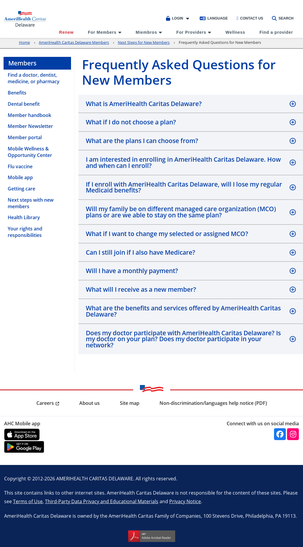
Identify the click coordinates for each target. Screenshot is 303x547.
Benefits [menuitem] (17, 92)
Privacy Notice (185, 501)
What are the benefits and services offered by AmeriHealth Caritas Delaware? (183, 311)
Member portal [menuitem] (25, 137)
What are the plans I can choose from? (142, 141)
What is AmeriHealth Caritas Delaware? (144, 104)
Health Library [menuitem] (24, 217)
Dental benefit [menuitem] (24, 104)
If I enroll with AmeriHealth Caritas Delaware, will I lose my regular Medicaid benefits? (184, 187)
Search (283, 18)
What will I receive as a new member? (141, 289)
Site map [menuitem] (129, 403)
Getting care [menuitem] (21, 188)
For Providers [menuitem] (191, 32)
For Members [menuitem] (102, 32)
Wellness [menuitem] (235, 32)
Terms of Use (28, 501)
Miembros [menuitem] (146, 32)
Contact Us (250, 18)
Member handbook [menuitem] (29, 115)
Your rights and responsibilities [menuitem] (25, 231)
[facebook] (280, 434)
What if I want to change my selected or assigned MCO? (167, 234)
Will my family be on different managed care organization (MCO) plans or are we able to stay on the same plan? (181, 212)
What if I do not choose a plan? (131, 122)
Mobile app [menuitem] (20, 177)
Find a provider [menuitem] (276, 32)
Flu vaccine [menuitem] (20, 166)
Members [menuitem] (22, 63)
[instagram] (293, 434)
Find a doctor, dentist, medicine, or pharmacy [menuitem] (33, 78)
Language (214, 18)
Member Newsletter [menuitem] (30, 126)
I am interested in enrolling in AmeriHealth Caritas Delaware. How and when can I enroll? (183, 162)
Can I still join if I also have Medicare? (140, 252)
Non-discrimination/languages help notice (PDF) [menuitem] (213, 403)
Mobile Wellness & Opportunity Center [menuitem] (30, 151)
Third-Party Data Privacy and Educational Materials (101, 501)
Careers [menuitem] (45, 403)
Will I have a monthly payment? (132, 271)
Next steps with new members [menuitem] (31, 203)
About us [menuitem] (89, 403)
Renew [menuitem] (66, 32)
